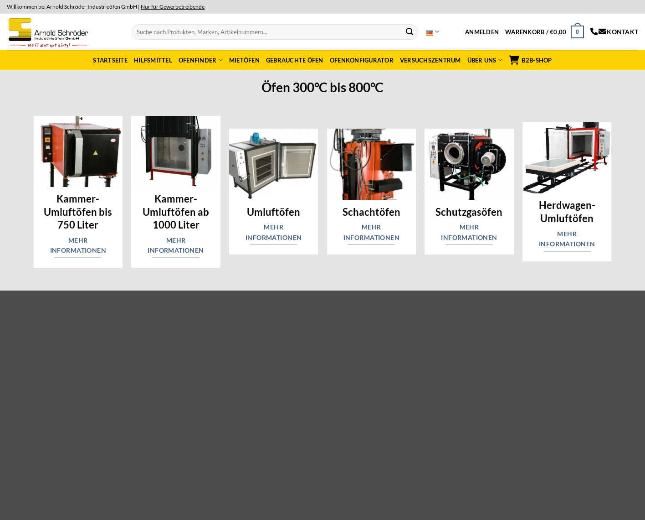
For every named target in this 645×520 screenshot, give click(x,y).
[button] (482, 32)
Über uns (485, 60)
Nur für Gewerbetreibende (173, 6)
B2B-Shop (530, 60)
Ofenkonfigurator (362, 60)
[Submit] (409, 32)
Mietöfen (244, 60)
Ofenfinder (201, 60)
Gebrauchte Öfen (294, 60)
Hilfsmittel (153, 60)
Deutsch (432, 32)
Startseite (110, 60)
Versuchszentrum (430, 60)
